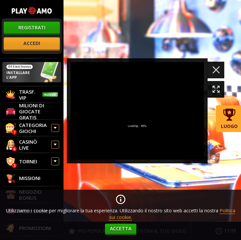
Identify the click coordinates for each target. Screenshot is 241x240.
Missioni (23, 178)
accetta (120, 228)
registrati (31, 27)
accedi (31, 43)
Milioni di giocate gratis (25, 111)
